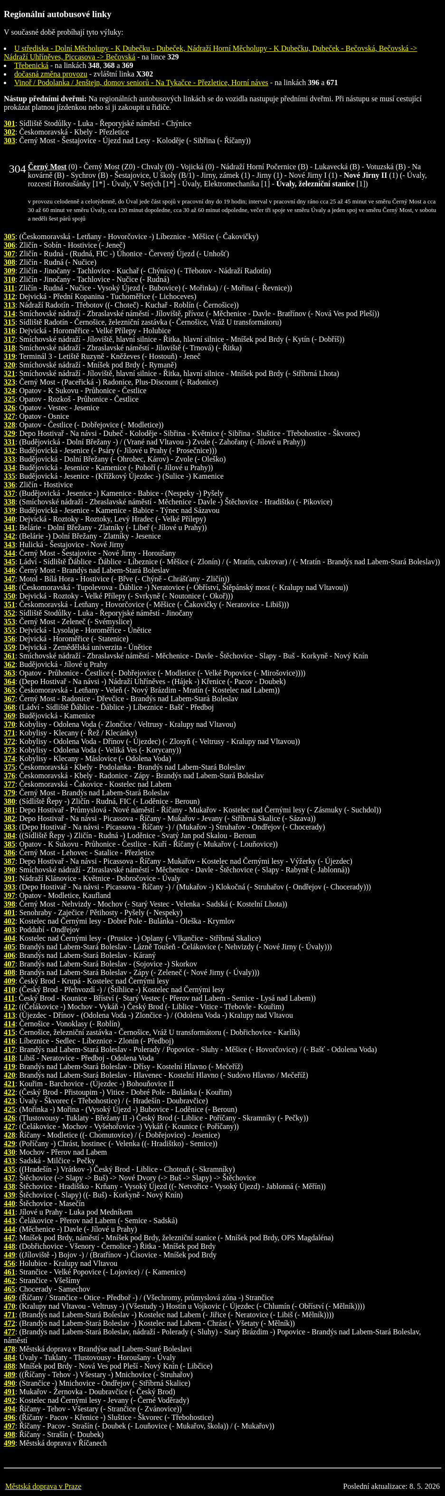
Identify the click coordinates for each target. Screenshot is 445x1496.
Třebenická (31, 65)
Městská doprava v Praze (43, 1486)
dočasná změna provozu (50, 74)
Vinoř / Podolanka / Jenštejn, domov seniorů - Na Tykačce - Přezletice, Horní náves (141, 82)
